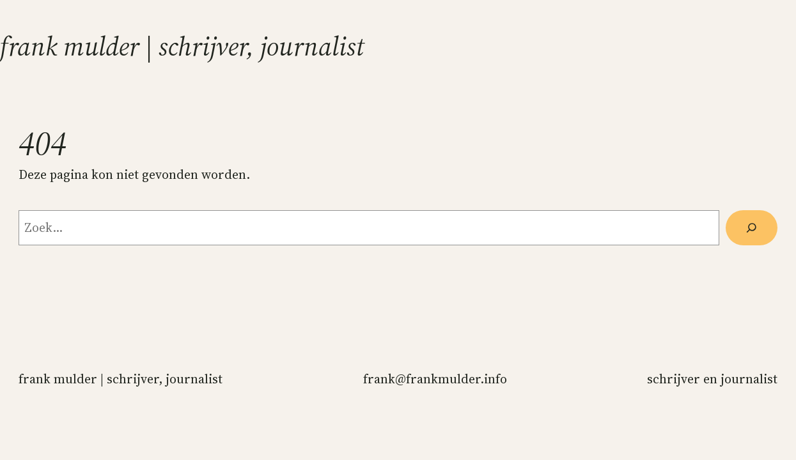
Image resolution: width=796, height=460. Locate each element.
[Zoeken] (751, 227)
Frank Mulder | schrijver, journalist (182, 46)
